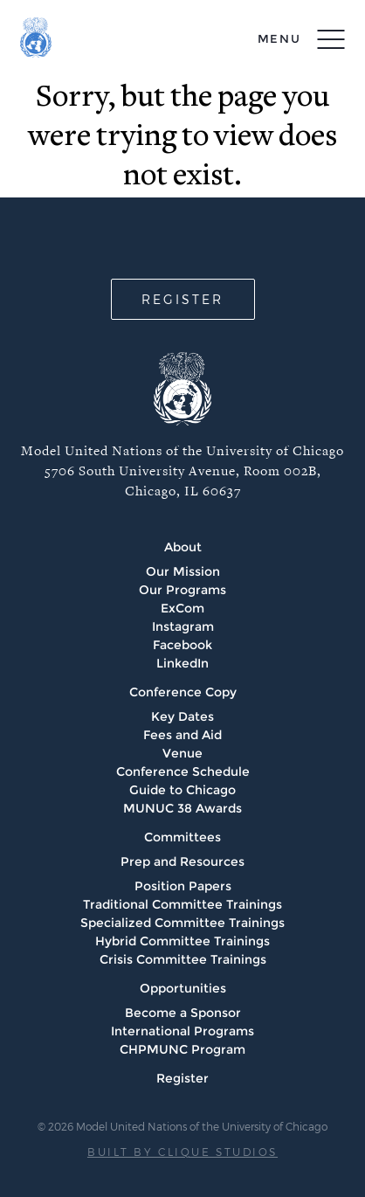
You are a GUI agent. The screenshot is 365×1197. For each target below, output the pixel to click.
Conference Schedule (183, 771)
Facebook (182, 645)
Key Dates (182, 716)
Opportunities (183, 988)
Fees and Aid (182, 735)
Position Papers (182, 886)
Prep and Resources (182, 861)
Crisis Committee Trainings (183, 959)
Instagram (183, 626)
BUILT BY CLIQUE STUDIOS (182, 1151)
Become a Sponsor (183, 1013)
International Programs (182, 1031)
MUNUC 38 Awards (182, 808)
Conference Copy (183, 692)
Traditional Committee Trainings (182, 904)
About (183, 547)
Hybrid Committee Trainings (182, 941)
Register (182, 1078)
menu (279, 38)
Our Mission (183, 571)
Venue (182, 753)
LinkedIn (182, 663)
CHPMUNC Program (182, 1049)
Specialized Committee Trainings (182, 923)
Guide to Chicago (182, 790)
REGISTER (182, 299)
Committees (182, 837)
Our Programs (182, 590)
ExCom (182, 608)
